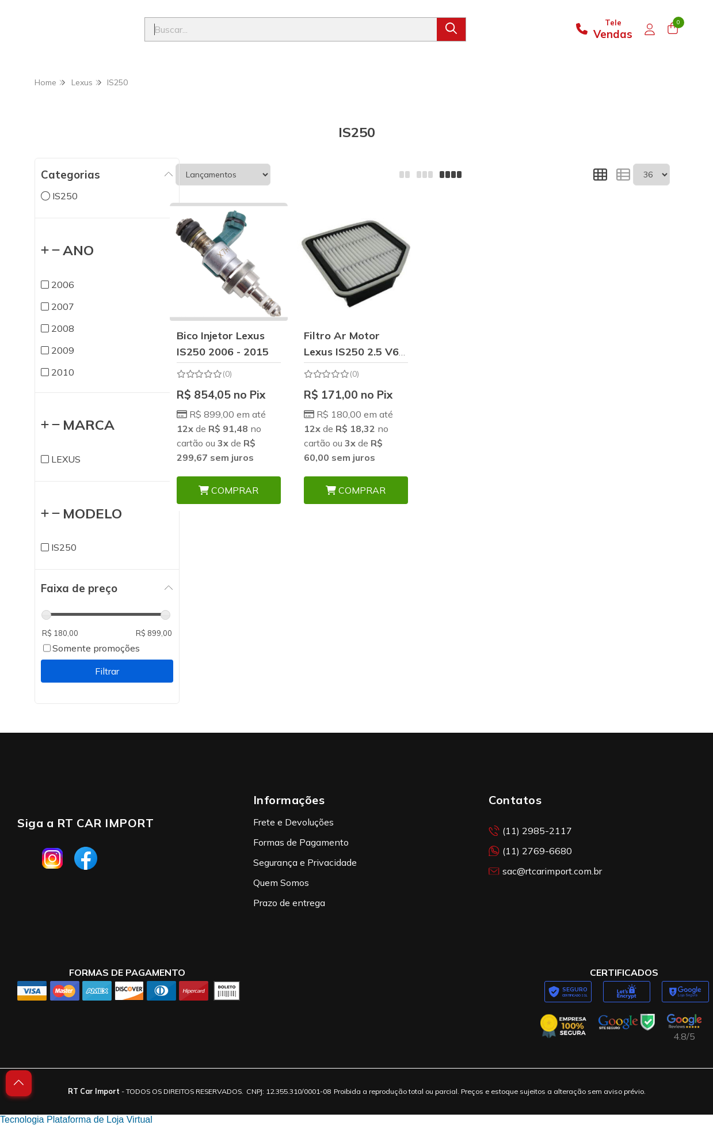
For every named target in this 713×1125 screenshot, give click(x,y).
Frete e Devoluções (293, 822)
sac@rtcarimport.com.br (545, 871)
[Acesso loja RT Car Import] (649, 29)
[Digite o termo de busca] (291, 29)
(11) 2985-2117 (530, 830)
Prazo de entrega (289, 902)
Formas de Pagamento (301, 842)
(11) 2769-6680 (530, 851)
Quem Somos (281, 882)
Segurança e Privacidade (305, 862)
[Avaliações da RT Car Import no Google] (684, 1028)
